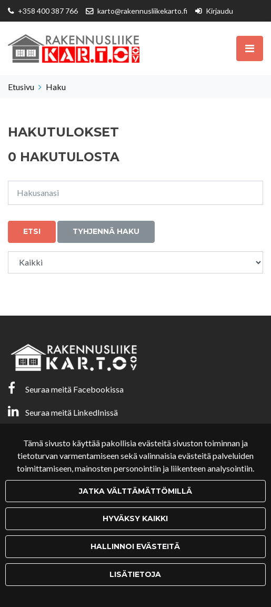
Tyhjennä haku (106, 231)
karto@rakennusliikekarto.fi (142, 10)
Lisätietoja (135, 574)
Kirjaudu (219, 10)
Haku (56, 87)
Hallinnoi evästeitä (135, 546)
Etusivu (21, 87)
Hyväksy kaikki (135, 518)
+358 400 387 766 (48, 10)
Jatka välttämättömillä (135, 491)
